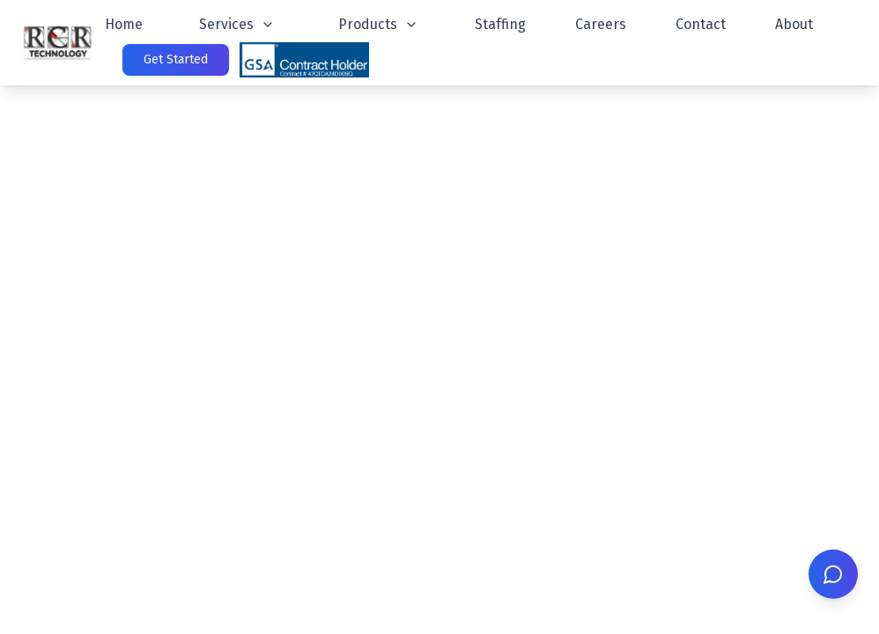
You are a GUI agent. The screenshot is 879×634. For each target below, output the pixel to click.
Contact (701, 24)
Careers (600, 24)
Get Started (176, 59)
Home (124, 24)
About (794, 24)
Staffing (500, 24)
